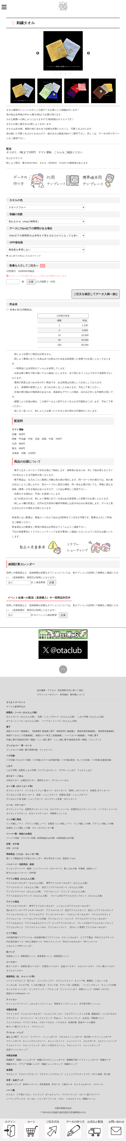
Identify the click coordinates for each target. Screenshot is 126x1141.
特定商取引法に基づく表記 (70, 690)
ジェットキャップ (91, 1045)
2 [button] (60, 73)
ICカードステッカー (38, 813)
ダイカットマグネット (17, 813)
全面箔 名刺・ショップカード (73, 795)
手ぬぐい (58, 1018)
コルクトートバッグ (107, 1041)
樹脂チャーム (89, 1099)
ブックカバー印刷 (14, 750)
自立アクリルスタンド (75, 910)
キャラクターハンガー (17, 989)
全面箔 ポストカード (100, 790)
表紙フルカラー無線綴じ (18, 731)
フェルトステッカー (53, 1014)
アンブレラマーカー (55, 914)
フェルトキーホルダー (31, 1014)
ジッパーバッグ (40, 868)
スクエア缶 (24, 985)
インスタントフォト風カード (39, 790)
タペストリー (27, 1018)
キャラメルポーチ (82, 1084)
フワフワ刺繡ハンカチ (29, 1064)
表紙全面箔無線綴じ (86, 731)
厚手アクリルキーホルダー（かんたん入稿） (67, 883)
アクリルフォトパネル (35, 927)
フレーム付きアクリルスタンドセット (95, 923)
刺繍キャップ (70, 1064)
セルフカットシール (59, 809)
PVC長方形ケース (14, 941)
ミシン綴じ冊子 (44, 739)
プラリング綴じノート (35, 823)
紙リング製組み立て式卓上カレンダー (24, 858)
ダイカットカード (14, 790)
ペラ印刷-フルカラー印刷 (18, 760)
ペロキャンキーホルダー (78, 914)
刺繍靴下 (10, 1060)
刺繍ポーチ (105, 1060)
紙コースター (12, 966)
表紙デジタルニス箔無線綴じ (20, 735)
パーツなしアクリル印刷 (34, 918)
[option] (63, 51)
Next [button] (88, 53)
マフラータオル (30, 1022)
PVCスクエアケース (104, 937)
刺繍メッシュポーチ (26, 1060)
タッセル (31, 1099)
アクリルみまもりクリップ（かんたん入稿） (27, 896)
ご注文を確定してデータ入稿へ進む (95, 294)
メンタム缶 (11, 985)
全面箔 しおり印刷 (27, 770)
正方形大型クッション (90, 1003)
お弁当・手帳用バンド (93, 1018)
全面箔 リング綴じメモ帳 (18, 828)
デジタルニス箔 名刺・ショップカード (24, 799)
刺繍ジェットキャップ (52, 1064)
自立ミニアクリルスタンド (100, 910)
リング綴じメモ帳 (82, 823)
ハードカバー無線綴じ (75, 735)
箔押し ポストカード (78, 790)
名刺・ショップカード (47, 795)
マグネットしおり (67, 770)
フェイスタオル (13, 1022)
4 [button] (70, 73)
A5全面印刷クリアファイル (47, 937)
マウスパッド (37, 1026)
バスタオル (61, 1022)
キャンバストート (56, 1041)
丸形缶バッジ (12, 956)
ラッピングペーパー (15, 868)
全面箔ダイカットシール (36, 809)
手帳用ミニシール (58, 813)
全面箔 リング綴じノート (60, 823)
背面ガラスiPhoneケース (18, 993)
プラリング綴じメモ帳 (103, 823)
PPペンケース (90, 941)
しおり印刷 (11, 770)
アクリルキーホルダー (17, 906)
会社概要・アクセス (46, 690)
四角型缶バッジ (28, 956)
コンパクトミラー (45, 980)
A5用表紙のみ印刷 (65, 838)
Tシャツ (24, 1037)
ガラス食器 (97, 1074)
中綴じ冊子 (93, 735)
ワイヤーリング (69, 1094)
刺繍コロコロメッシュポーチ (51, 1060)
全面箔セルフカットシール (83, 809)
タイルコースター (14, 970)
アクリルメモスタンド (17, 914)
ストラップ (38, 1094)
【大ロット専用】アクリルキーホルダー (88, 927)
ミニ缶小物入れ (38, 985)
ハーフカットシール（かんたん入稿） (60, 721)
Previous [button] (37, 53)
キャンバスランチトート (34, 1041)
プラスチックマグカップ (51, 1074)
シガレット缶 (101, 980)
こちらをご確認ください (68, 152)
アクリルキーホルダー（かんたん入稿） (25, 883)
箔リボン (31, 980)
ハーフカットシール (107, 809)
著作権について (77, 694)
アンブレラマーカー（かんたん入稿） (24, 891)
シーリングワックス (15, 1099)
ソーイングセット (91, 985)
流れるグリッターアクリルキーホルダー (25, 910)
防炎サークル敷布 (86, 1022)
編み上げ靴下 (12, 1037)
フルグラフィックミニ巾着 (77, 1014)
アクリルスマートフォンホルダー (91, 918)
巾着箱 (81, 868)
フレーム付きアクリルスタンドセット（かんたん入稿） (77, 896)
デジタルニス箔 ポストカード (20, 795)
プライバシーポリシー (47, 694)
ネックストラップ (43, 1018)
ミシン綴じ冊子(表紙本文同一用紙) (70, 739)
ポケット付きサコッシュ (53, 1045)
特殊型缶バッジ (61, 956)
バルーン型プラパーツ (89, 1094)
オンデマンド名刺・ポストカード (61, 799)
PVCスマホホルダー (72, 941)
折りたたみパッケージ (17, 873)
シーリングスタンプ (15, 980)
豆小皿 (107, 1074)
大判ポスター (12, 780)
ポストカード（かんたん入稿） (21, 716)
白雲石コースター (50, 966)
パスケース (98, 1084)
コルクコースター (85, 966)
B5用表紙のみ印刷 (46, 838)
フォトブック (95, 739)
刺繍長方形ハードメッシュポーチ (82, 1060)
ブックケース (45, 750)
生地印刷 (72, 1022)
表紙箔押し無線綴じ (66, 731)
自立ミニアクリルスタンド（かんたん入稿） (63, 887)
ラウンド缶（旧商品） (70, 985)
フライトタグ (12, 1014)
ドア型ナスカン (23, 1094)
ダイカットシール (14, 809)
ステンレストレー (64, 980)
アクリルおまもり (14, 923)
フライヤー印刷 (28, 838)
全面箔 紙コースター (30, 966)
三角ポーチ (67, 1084)
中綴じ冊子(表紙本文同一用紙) (20, 739)
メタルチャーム (73, 1099)
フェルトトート (13, 1045)
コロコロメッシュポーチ (70, 1037)
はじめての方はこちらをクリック (23, 256)
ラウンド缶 (52, 985)
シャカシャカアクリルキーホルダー (73, 906)
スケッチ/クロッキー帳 (43, 828)
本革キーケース (30, 1084)
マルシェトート (74, 1045)
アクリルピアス (36, 914)
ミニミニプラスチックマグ (77, 1074)
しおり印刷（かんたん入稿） (91, 716)
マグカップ (11, 1074)
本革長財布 (44, 1084)
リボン (61, 1099)
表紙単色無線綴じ (106, 731)
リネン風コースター (105, 966)
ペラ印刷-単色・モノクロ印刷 (75, 760)
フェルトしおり (84, 770)
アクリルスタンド (54, 910)
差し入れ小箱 (70, 868)
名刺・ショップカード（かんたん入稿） (57, 716)
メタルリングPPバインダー (19, 946)
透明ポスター (43, 780)
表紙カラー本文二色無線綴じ (49, 735)
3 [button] (65, 73)
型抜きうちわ (69, 858)
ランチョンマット (72, 1018)
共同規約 (64, 694)
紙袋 (29, 868)
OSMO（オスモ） (101, 989)
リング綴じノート (14, 823)
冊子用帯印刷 (31, 750)
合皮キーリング (13, 1084)
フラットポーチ (13, 1041)
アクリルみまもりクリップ (37, 923)
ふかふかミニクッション (41, 1003)
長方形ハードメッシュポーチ (98, 1037)
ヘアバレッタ (52, 989)
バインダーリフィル (46, 1099)
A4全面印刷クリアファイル (19, 937)
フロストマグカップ (28, 1074)
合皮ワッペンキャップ (17, 1049)
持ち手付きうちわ (52, 858)
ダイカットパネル (60, 780)
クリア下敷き (86, 937)
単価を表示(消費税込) (19, 309)
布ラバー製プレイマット (18, 1026)
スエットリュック (31, 1045)
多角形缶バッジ (44, 956)
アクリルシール (13, 918)
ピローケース (55, 868)
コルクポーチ (89, 1041)
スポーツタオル (46, 1022)
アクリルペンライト (57, 927)
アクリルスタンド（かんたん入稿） (23, 887)
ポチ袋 (15, 848)
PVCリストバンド (52, 941)
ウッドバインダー (68, 989)
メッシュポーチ (49, 1037)
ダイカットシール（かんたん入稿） (23, 721)
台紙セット (91, 868)
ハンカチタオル (109, 1014)
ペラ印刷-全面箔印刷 (101, 760)
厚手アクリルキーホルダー (42, 906)
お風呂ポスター (28, 780)
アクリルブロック (14, 927)
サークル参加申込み (15, 706)
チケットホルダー (70, 937)
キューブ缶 (80, 980)
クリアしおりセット (47, 770)
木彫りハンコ (85, 989)
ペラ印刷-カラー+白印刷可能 (46, 760)
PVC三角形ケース (33, 941)
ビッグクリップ (36, 989)
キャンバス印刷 (108, 985)
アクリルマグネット (101, 914)
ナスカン (10, 1094)
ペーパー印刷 (12, 838)
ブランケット (12, 1018)
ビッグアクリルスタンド (64, 923)
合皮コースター (68, 966)
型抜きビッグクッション (66, 1003)
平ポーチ (56, 1084)
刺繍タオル (11, 1064)
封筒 (8, 848)
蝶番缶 (90, 980)
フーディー (35, 1037)
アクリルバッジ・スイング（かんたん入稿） (65, 891)
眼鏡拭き (96, 1014)
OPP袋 (32, 873)
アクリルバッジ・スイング (60, 918)
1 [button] (55, 73)
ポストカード (60, 790)
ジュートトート (74, 1041)
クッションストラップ (17, 1003)
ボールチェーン (52, 1094)
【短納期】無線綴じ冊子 (43, 731)
